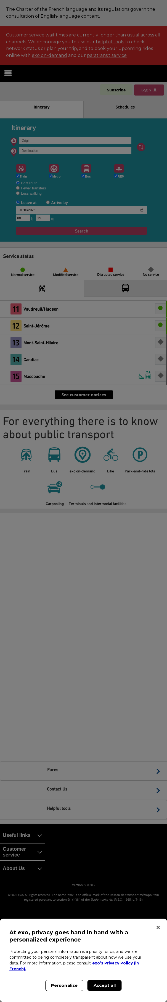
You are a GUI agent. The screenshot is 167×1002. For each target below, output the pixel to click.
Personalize (64, 985)
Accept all (105, 985)
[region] (83, 960)
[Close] (158, 927)
